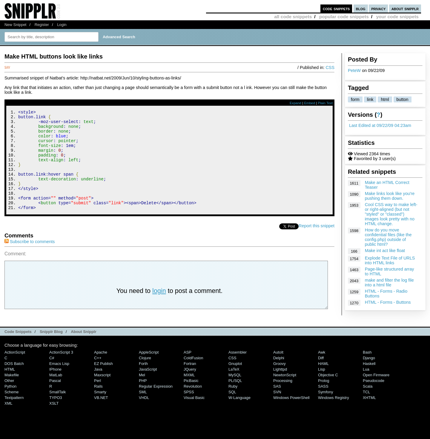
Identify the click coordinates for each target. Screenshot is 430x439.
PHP (143, 399)
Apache (100, 371)
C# (51, 376)
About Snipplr (83, 350)
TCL (366, 411)
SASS (323, 405)
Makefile (11, 394)
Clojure (145, 376)
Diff (321, 376)
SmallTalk (57, 411)
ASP (187, 371)
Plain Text (325, 103)
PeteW (354, 70)
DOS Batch (14, 382)
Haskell (369, 382)
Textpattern (14, 416)
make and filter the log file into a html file (389, 282)
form (355, 99)
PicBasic (191, 399)
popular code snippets (344, 16)
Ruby (232, 405)
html (385, 99)
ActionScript (14, 371)
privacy (378, 8)
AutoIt (278, 371)
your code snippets (397, 16)
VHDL (144, 416)
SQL (232, 411)
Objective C (328, 394)
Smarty (100, 411)
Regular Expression (156, 405)
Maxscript (102, 394)
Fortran (190, 382)
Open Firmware (376, 394)
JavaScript (148, 388)
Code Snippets (18, 350)
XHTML (369, 416)
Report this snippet (316, 244)
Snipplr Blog (51, 350)
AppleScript (149, 371)
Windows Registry (333, 416)
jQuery (190, 388)
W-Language (239, 416)
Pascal (55, 399)
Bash (367, 371)
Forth (143, 382)
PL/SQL (235, 399)
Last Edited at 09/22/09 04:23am (380, 125)
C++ (97, 376)
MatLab (55, 394)
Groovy (279, 382)
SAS (277, 405)
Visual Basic (194, 416)
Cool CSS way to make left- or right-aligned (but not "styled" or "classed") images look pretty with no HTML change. (391, 214)
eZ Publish (103, 382)
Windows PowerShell (291, 416)
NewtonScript (284, 394)
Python (10, 405)
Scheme (11, 411)
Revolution (193, 405)
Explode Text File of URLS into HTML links (390, 260)
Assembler (237, 371)
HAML (323, 382)
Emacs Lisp (59, 382)
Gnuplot (235, 382)
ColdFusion (193, 376)
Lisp (321, 388)
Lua (366, 388)
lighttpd (280, 388)
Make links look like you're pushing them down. (390, 196)
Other (9, 399)
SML (143, 411)
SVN (277, 411)
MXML (189, 394)
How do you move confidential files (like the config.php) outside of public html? (388, 237)
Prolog (323, 399)
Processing (282, 399)
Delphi (278, 376)
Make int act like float (385, 250)
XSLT (54, 422)
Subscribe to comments (29, 260)
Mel (142, 394)
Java (98, 388)
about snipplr (405, 8)
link (370, 99)
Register (42, 24)
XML (8, 422)
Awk (321, 371)
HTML (9, 388)
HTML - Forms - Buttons (388, 302)
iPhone (55, 388)
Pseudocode (373, 399)
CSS (329, 67)
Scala (367, 405)
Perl (97, 399)
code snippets (336, 8)
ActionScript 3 (61, 371)
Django (369, 376)
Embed (309, 103)
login (159, 309)
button (402, 99)
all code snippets (293, 16)
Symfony (325, 411)
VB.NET (101, 416)
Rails (98, 405)
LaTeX (233, 388)
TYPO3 (55, 416)
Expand (295, 103)
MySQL (234, 394)
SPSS (189, 411)
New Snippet (15, 24)
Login (62, 24)
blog (361, 8)
